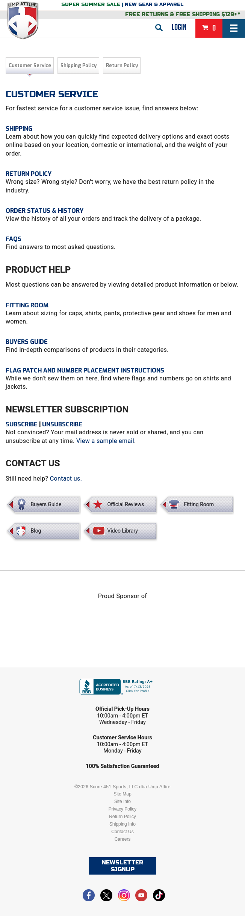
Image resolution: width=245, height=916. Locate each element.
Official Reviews (125, 504)
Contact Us (122, 831)
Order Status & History (44, 211)
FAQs (13, 239)
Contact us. (66, 478)
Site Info (122, 801)
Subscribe (22, 424)
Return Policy (122, 65)
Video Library (122, 531)
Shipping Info (122, 824)
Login (179, 27)
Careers (123, 839)
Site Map (122, 794)
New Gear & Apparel (154, 5)
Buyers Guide (27, 342)
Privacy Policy (123, 809)
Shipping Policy (78, 65)
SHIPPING (19, 129)
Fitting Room (27, 305)
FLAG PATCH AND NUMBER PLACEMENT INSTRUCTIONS (85, 370)
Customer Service (30, 65)
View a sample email (105, 440)
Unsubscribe (62, 424)
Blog (36, 531)
